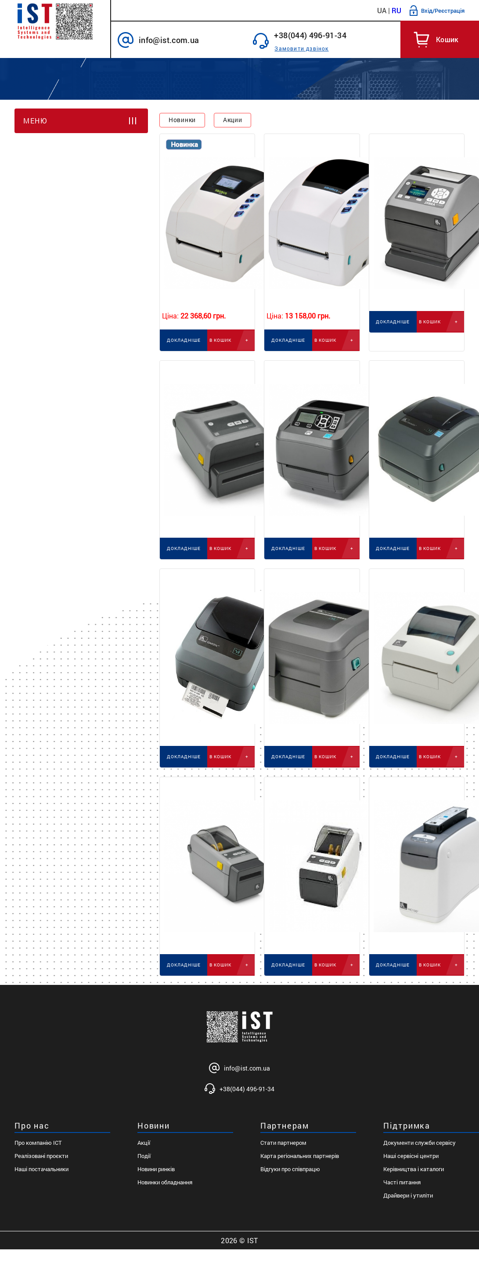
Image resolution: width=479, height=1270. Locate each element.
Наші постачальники (41, 1169)
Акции (232, 120)
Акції (143, 1143)
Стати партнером (283, 1143)
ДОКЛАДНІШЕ (184, 340)
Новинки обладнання (164, 1182)
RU (396, 10)
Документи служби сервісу (419, 1143)
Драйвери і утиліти (408, 1195)
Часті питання (402, 1182)
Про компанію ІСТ (38, 1143)
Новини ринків (156, 1169)
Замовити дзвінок (301, 48)
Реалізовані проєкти (41, 1156)
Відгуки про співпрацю (290, 1169)
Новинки (182, 120)
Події (144, 1156)
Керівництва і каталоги (413, 1169)
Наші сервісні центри (411, 1156)
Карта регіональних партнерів (299, 1156)
